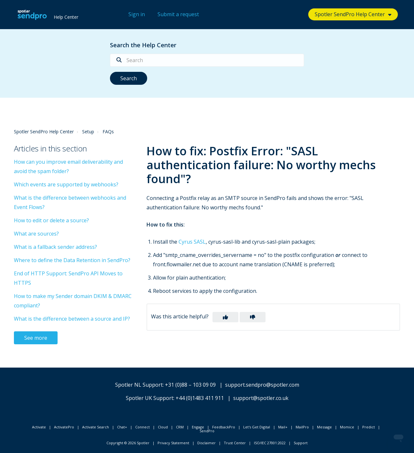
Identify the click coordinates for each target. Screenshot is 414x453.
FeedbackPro (223, 427)
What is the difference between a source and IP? (72, 318)
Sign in (136, 14)
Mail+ (283, 427)
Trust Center (235, 442)
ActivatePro (64, 427)
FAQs (108, 131)
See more (35, 337)
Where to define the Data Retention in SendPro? (72, 260)
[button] (225, 317)
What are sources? (36, 233)
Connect (142, 427)
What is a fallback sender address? (55, 246)
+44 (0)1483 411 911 (200, 398)
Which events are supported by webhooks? (66, 184)
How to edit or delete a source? (51, 220)
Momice (347, 427)
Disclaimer (206, 442)
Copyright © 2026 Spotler (127, 442)
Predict (368, 427)
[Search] (207, 60)
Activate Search (95, 427)
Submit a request (178, 14)
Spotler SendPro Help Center (350, 14)
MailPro (302, 427)
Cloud (163, 427)
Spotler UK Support (149, 398)
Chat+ (122, 427)
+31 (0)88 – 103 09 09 (190, 384)
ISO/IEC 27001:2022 (270, 442)
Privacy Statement (173, 442)
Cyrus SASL (192, 241)
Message (324, 427)
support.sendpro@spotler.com (262, 384)
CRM (180, 427)
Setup (88, 131)
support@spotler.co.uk (261, 398)
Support (301, 442)
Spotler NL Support (139, 384)
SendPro (207, 430)
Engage (198, 427)
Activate (39, 427)
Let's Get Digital (256, 427)
